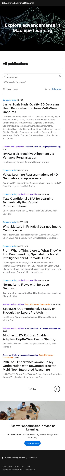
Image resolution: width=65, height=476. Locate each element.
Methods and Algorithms (13, 147)
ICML (42, 194)
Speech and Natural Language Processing (42, 147)
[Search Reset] (60, 76)
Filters (7, 89)
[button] (57, 389)
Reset (15, 89)
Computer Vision (10, 100)
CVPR (20, 170)
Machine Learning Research (19, 3)
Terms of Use (19, 466)
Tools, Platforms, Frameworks (37, 304)
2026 (20, 100)
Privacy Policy (7, 466)
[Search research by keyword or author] (32, 76)
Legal (28, 466)
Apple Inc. (18, 470)
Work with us (32, 443)
